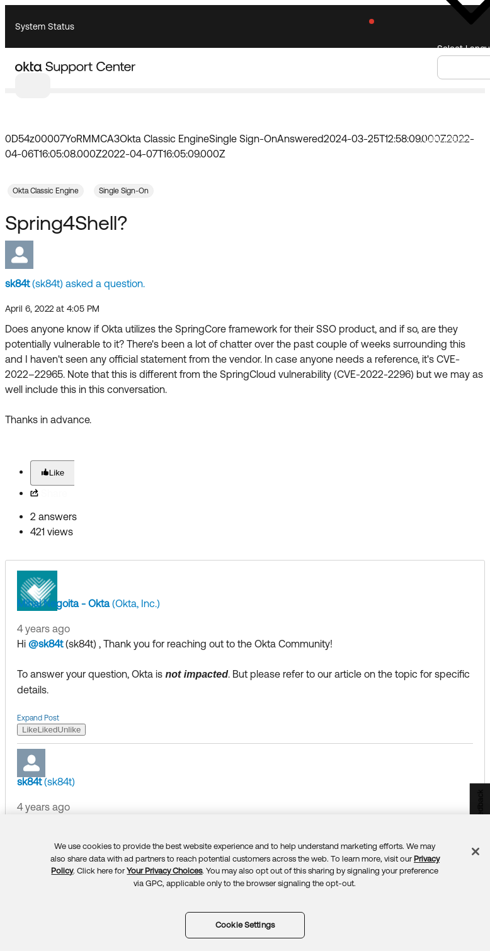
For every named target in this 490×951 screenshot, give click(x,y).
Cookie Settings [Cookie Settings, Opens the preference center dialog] (245, 925)
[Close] (475, 851)
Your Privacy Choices (164, 870)
